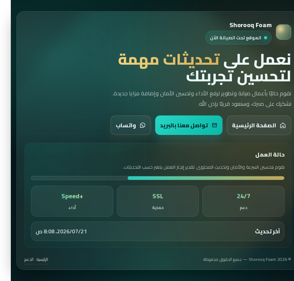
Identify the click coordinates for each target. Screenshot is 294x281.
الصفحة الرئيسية (248, 125)
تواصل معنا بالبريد (178, 125)
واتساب (120, 125)
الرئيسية (31, 259)
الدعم (18, 259)
